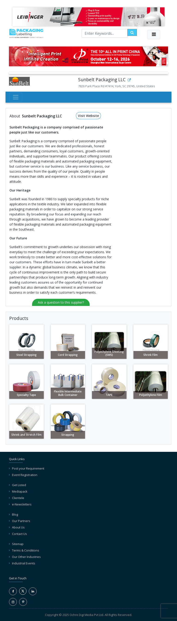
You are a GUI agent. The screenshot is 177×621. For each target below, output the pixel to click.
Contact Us (19, 534)
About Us (18, 527)
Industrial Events (23, 563)
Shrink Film (150, 355)
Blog (15, 514)
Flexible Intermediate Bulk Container (68, 393)
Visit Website (88, 115)
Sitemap (18, 544)
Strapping (67, 435)
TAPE (109, 395)
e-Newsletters (22, 504)
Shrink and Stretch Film (26, 435)
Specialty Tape (26, 395)
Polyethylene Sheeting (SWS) (109, 353)
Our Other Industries (26, 557)
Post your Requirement (28, 468)
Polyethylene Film (150, 395)
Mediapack (19, 491)
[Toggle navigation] (153, 34)
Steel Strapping (26, 355)
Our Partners (21, 521)
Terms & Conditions (25, 550)
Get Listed (19, 485)
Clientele (18, 498)
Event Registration (24, 475)
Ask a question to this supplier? (61, 302)
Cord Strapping (68, 355)
